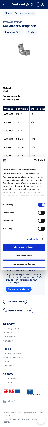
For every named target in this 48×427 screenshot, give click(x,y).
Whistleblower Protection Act (29, 419)
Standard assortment (13, 357)
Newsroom (8, 340)
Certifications (9, 336)
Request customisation (18, 289)
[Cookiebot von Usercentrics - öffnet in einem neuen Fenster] (34, 160)
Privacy (13, 419)
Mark (31, 32)
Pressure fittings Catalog (18, 310)
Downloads (8, 365)
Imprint (6, 419)
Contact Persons (11, 378)
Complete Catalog (15, 301)
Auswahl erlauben (24, 256)
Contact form (9, 382)
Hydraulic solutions (12, 353)
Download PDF (12, 32)
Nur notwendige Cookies (24, 264)
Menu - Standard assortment (19, 13)
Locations (7, 332)
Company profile (11, 328)
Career (6, 361)
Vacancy (6, 422)
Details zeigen (33, 239)
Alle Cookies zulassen (24, 247)
